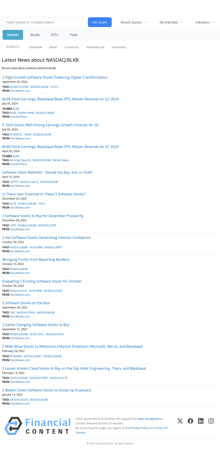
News (53, 47)
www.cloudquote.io (150, 419)
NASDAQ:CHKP (47, 225)
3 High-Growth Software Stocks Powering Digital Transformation (54, 77)
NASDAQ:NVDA (53, 291)
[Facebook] (190, 426)
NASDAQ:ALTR (58, 378)
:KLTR (13, 203)
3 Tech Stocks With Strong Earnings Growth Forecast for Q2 (50, 124)
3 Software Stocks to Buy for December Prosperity (43, 215)
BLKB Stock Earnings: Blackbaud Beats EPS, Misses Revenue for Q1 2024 (60, 146)
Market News (26, 113)
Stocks (35, 35)
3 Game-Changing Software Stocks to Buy (35, 324)
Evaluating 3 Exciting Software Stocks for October (42, 281)
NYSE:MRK (16, 356)
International (95, 47)
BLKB (16, 109)
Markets (13, 35)
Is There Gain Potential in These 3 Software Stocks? (43, 194)
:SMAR (27, 134)
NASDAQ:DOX (18, 291)
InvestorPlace (18, 117)
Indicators (202, 22)
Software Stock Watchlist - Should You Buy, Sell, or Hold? (47, 172)
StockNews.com (20, 91)
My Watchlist (169, 22)
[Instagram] (211, 426)
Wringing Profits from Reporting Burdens (36, 259)
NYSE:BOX (16, 134)
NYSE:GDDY (37, 334)
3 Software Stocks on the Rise (26, 303)
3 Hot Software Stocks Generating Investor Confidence (46, 237)
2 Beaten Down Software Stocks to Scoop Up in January (46, 390)
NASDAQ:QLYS (29, 182)
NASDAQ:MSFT (53, 247)
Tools (73, 35)
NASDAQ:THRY (39, 378)
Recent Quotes (131, 22)
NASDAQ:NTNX (19, 87)
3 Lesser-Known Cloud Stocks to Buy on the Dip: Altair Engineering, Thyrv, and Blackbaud (74, 368)
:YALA (41, 203)
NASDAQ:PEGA (26, 312)
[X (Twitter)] (180, 426)
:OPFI (13, 225)
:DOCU (54, 87)
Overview (35, 47)
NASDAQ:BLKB (39, 87)
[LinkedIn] (200, 426)
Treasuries (118, 47)
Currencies (71, 47)
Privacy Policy (139, 428)
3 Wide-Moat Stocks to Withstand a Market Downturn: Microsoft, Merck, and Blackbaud (72, 346)
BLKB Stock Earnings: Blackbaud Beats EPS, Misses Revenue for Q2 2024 (60, 99)
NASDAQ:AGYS (19, 400)
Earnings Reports (20, 160)
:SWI (12, 312)
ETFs (54, 35)
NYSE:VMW (36, 247)
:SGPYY (14, 182)
